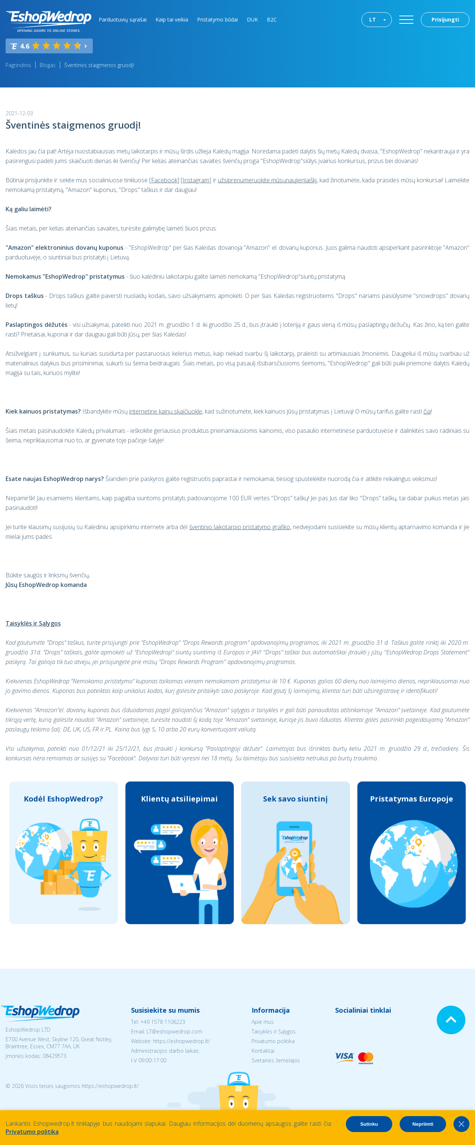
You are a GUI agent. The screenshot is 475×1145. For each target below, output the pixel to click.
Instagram (196, 180)
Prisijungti (445, 19)
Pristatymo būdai (217, 19)
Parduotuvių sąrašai (123, 19)
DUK (252, 19)
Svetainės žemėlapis (276, 1060)
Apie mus (263, 1021)
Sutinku (369, 1124)
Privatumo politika (273, 1041)
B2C (272, 19)
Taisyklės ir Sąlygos (274, 1031)
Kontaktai (263, 1050)
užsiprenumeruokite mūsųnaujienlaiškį (267, 180)
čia (427, 411)
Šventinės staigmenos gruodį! (99, 65)
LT (372, 19)
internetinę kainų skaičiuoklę (165, 411)
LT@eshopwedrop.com (174, 1031)
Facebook (164, 180)
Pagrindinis (18, 65)
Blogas (48, 65)
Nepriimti (422, 1124)
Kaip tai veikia (171, 19)
